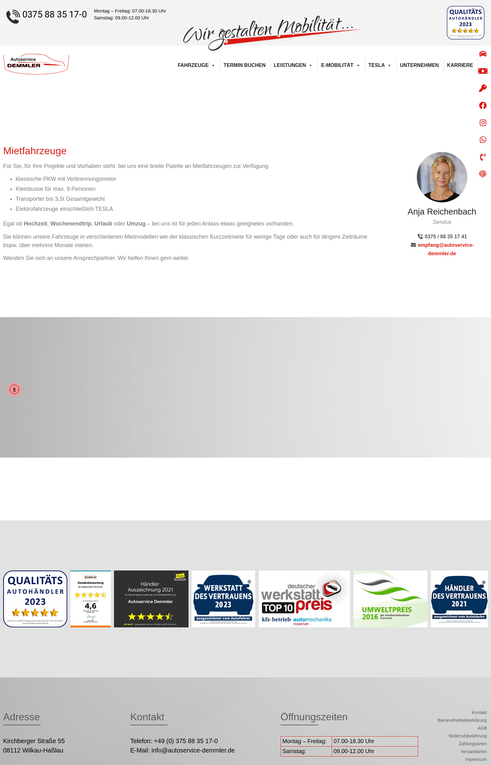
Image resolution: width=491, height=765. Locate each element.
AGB (482, 728)
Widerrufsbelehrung (468, 735)
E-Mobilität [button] (340, 65)
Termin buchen (245, 65)
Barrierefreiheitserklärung (462, 720)
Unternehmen (419, 65)
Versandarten (474, 751)
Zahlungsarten (473, 743)
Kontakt (479, 712)
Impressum (476, 759)
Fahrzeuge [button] (196, 65)
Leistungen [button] (293, 65)
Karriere (460, 65)
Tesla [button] (380, 65)
